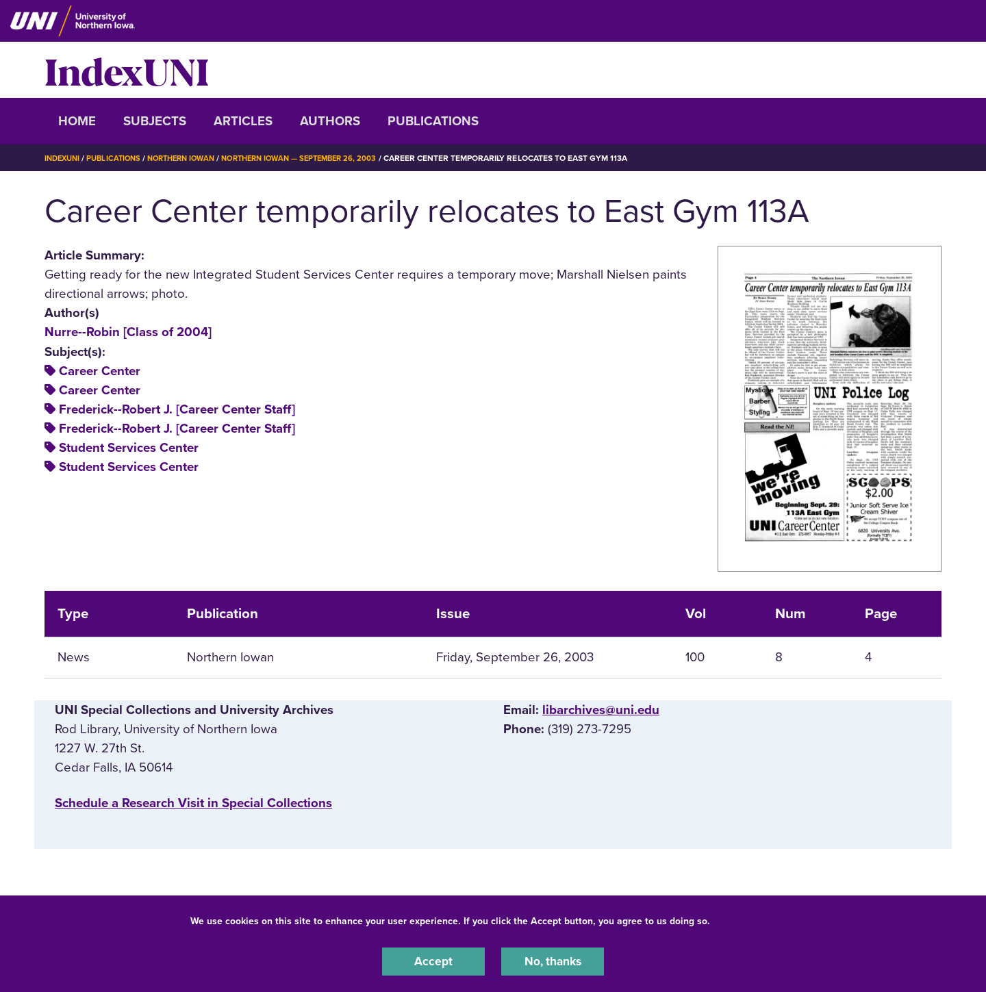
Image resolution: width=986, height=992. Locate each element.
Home (77, 121)
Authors (330, 121)
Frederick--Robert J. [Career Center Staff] (177, 409)
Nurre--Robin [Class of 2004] (128, 332)
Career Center (99, 371)
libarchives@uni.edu (600, 709)
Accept (433, 960)
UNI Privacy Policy (756, 919)
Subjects (154, 121)
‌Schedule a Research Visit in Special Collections (193, 803)
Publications (433, 121)
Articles (243, 121)
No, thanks (552, 960)
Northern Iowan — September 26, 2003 (319, 158)
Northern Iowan (192, 158)
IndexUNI (127, 70)
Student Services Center (129, 447)
